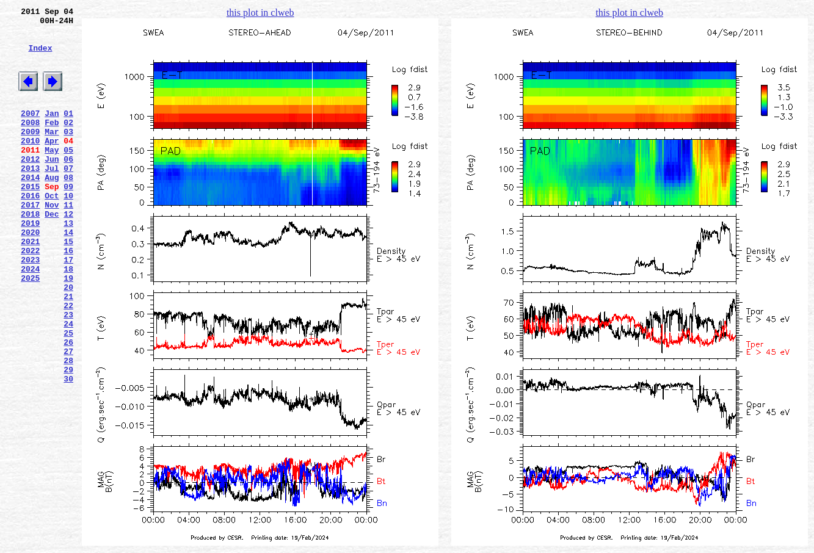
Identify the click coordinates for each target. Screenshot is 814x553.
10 (68, 230)
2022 (30, 296)
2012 (30, 186)
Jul (52, 197)
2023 (30, 307)
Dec (52, 252)
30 (68, 449)
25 (68, 394)
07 (68, 197)
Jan (52, 131)
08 (68, 208)
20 (68, 339)
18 (68, 318)
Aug (52, 208)
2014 (30, 208)
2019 (30, 263)
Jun (52, 186)
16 (68, 296)
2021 (30, 285)
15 (68, 285)
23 (68, 372)
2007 (30, 131)
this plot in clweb (260, 12)
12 (68, 252)
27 (68, 416)
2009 (30, 153)
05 (68, 175)
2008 (30, 142)
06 (68, 186)
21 (68, 350)
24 (68, 383)
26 (68, 405)
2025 (30, 328)
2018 (30, 252)
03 (68, 153)
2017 (30, 241)
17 (68, 307)
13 (68, 263)
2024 (30, 318)
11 (68, 241)
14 (68, 274)
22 (68, 361)
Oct (52, 230)
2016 (30, 230)
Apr (52, 164)
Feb (52, 142)
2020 (30, 274)
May (52, 175)
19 (68, 328)
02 (68, 142)
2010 (30, 164)
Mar (52, 153)
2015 (30, 219)
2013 (30, 197)
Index (40, 56)
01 (68, 131)
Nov (52, 241)
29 (68, 438)
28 (68, 427)
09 (68, 219)
